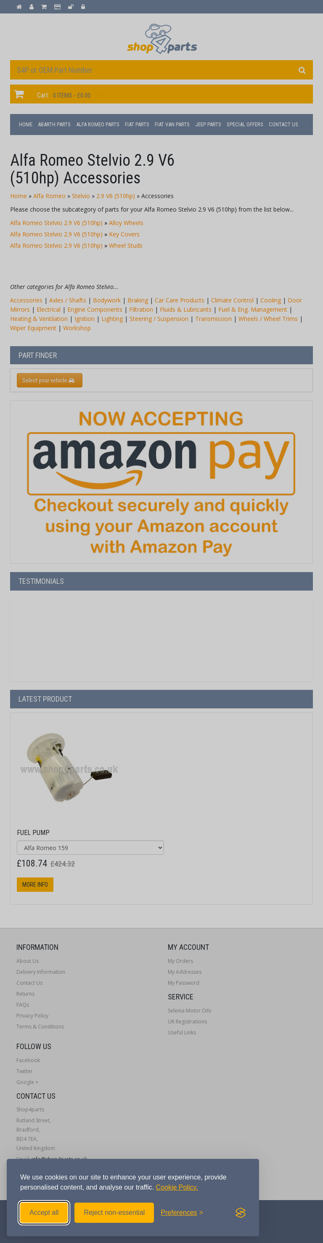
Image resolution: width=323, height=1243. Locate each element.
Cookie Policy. (177, 1187)
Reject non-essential (114, 1212)
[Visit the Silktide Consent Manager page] (241, 1213)
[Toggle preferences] (182, 1212)
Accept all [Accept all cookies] (43, 1212)
